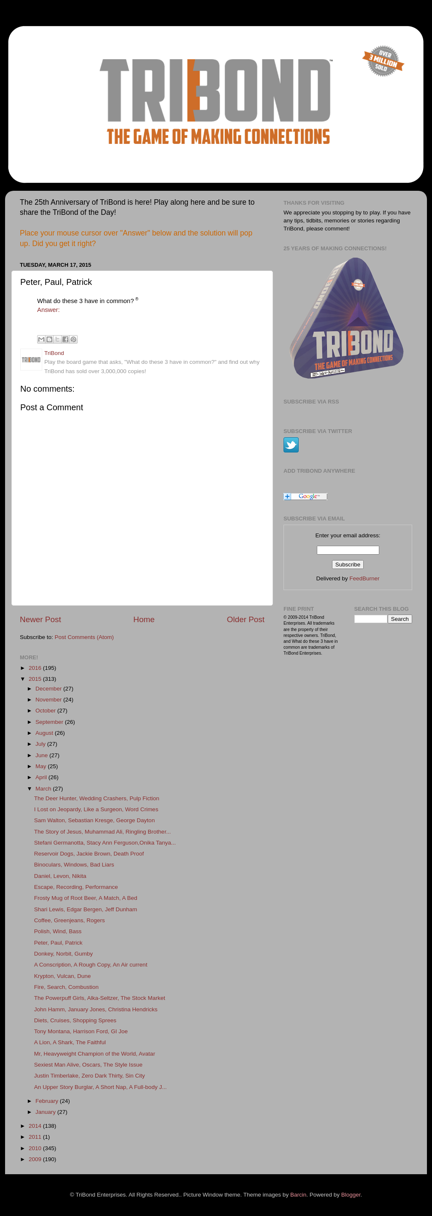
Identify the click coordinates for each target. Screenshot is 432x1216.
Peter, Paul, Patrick (58, 943)
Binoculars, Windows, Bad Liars (74, 864)
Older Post (246, 619)
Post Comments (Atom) (84, 637)
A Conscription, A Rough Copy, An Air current (90, 964)
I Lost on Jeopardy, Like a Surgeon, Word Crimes (96, 809)
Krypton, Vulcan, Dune (62, 976)
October (46, 710)
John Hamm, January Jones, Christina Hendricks (96, 1009)
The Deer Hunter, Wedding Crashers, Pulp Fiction (96, 798)
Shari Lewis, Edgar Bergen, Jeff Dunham (85, 909)
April (42, 777)
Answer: (48, 309)
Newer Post (40, 619)
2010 (36, 1148)
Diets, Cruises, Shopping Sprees (75, 1020)
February (47, 1101)
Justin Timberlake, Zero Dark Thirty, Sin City (89, 1075)
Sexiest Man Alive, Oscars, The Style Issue (88, 1065)
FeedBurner (364, 578)
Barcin (298, 1195)
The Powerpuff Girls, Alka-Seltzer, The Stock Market (99, 998)
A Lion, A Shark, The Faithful (70, 1042)
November (49, 699)
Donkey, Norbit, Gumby (63, 954)
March (44, 788)
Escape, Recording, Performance (76, 887)
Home (143, 619)
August (45, 733)
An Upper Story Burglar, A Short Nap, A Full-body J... (100, 1087)
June (42, 755)
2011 (36, 1137)
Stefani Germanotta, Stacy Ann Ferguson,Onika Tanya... (105, 843)
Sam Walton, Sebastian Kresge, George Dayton (94, 820)
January (46, 1112)
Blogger (351, 1195)
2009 (36, 1159)
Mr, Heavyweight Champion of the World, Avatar (94, 1054)
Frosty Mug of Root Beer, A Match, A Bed (86, 898)
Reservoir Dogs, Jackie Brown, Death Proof (89, 853)
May (41, 766)
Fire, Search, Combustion (66, 987)
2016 (36, 668)
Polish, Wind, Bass (58, 931)
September (50, 722)
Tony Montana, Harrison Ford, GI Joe (81, 1031)
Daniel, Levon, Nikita (60, 876)
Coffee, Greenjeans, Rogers (69, 920)
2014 (36, 1126)
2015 (36, 679)
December (49, 688)
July (41, 744)
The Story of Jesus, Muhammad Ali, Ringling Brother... (102, 832)
